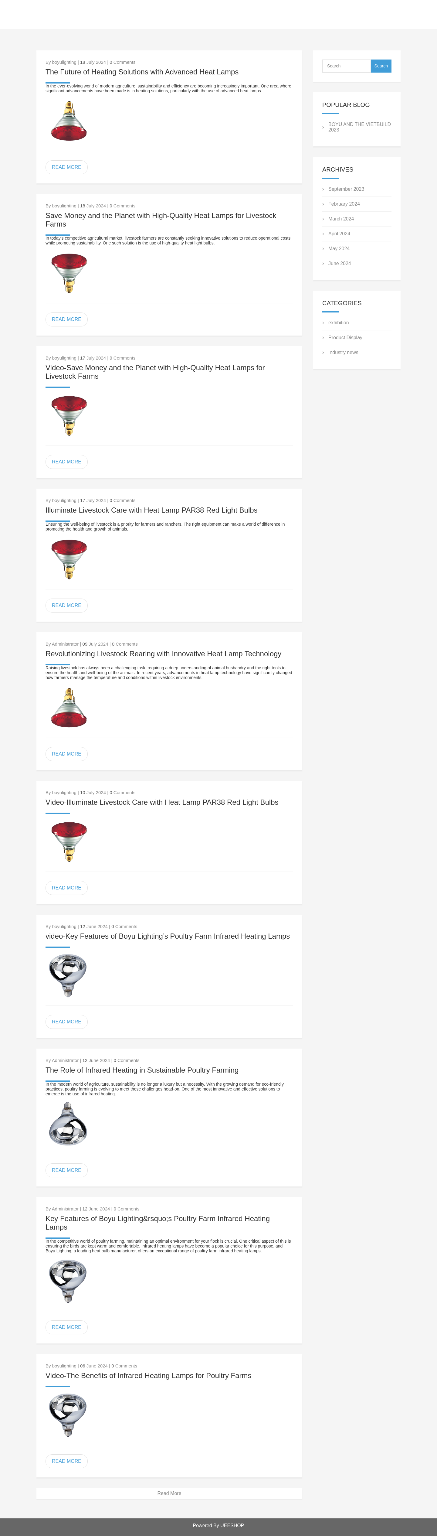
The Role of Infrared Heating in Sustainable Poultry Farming (142, 1070)
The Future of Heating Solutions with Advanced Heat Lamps (142, 72)
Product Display (345, 337)
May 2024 (339, 248)
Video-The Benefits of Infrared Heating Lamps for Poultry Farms (149, 1375)
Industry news (343, 352)
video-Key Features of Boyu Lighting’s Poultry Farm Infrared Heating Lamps (168, 936)
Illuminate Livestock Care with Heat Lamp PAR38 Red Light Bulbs (152, 510)
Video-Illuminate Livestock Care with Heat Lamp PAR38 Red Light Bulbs (162, 802)
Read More (169, 1493)
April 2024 (339, 233)
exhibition (338, 322)
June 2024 (339, 263)
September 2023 (346, 189)
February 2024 (344, 204)
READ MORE (66, 167)
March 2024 (341, 218)
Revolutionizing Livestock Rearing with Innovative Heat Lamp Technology (163, 654)
